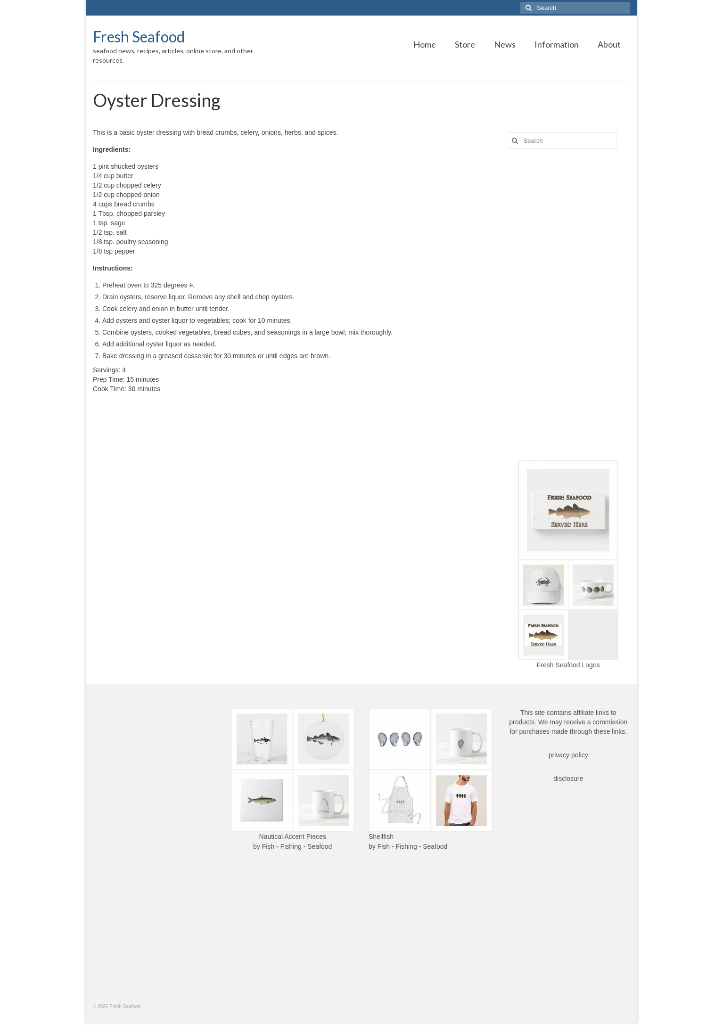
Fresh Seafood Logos (568, 665)
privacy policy (568, 755)
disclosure (568, 778)
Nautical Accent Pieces (292, 836)
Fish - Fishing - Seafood (297, 846)
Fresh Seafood (139, 36)
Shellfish (381, 836)
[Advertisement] (569, 304)
